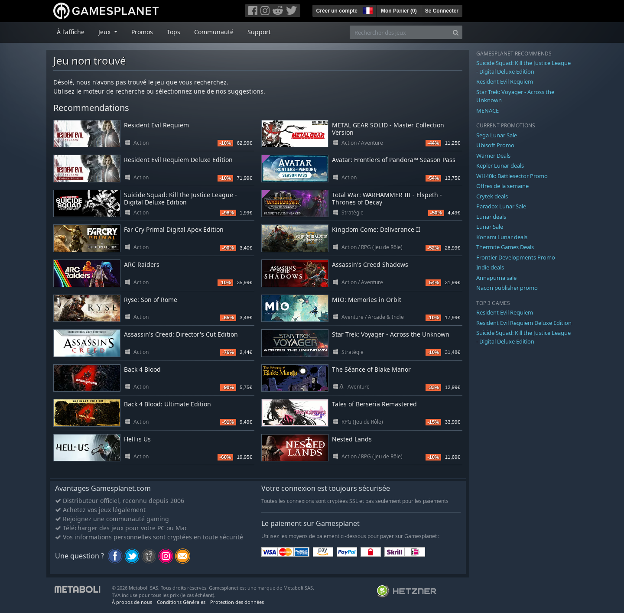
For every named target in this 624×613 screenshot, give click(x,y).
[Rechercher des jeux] (399, 32)
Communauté (214, 32)
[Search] (455, 32)
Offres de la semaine (502, 186)
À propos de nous (132, 602)
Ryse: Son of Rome (150, 299)
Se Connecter (441, 11)
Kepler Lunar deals (500, 165)
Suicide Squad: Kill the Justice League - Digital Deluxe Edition (180, 198)
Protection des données (237, 602)
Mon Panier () (399, 11)
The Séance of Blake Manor (371, 369)
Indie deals (490, 267)
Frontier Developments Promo (515, 257)
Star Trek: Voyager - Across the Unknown (390, 334)
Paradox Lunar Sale (501, 206)
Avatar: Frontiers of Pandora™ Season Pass (393, 160)
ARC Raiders (141, 264)
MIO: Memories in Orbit (366, 299)
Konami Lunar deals (501, 237)
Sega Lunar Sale (496, 135)
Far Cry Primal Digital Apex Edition (174, 229)
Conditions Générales (181, 602)
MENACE (487, 110)
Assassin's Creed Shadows (370, 264)
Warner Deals (493, 155)
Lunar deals (491, 217)
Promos (142, 32)
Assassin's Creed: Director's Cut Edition (181, 334)
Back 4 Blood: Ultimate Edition (167, 404)
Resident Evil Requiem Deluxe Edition (178, 160)
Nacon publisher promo (507, 288)
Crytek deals (492, 196)
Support (259, 32)
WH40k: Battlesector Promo (512, 176)
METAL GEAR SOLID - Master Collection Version (388, 128)
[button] (367, 9)
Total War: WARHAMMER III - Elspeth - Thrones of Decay (387, 198)
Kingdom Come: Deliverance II (376, 229)
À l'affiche (70, 32)
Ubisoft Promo (495, 145)
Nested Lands (352, 439)
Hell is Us (137, 439)
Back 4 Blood (142, 369)
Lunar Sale (489, 226)
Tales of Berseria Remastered (374, 404)
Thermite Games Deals (505, 247)
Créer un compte (337, 11)
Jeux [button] (105, 32)
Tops (173, 32)
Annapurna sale (496, 278)
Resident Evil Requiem (156, 125)
